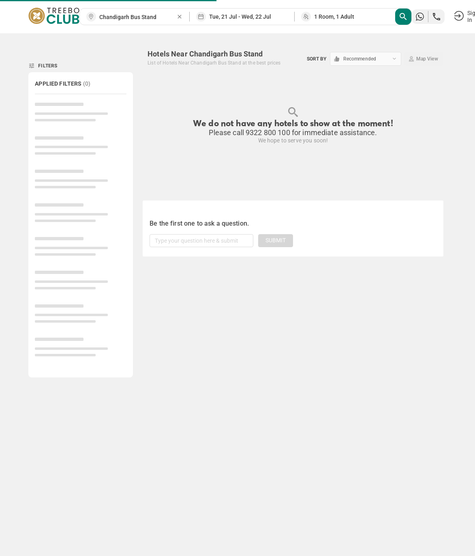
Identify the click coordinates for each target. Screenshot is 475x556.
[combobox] (137, 17)
